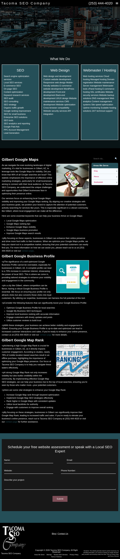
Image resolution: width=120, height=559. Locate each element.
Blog (54, 533)
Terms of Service (114, 556)
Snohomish (98, 182)
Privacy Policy (115, 554)
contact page (28, 251)
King (96, 171)
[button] (117, 3)
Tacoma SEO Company (26, 3)
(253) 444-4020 (101, 3)
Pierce (96, 176)
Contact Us (63, 533)
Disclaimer (86, 551)
